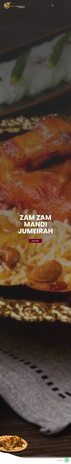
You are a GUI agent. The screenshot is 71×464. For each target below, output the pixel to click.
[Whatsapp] (67, 460)
